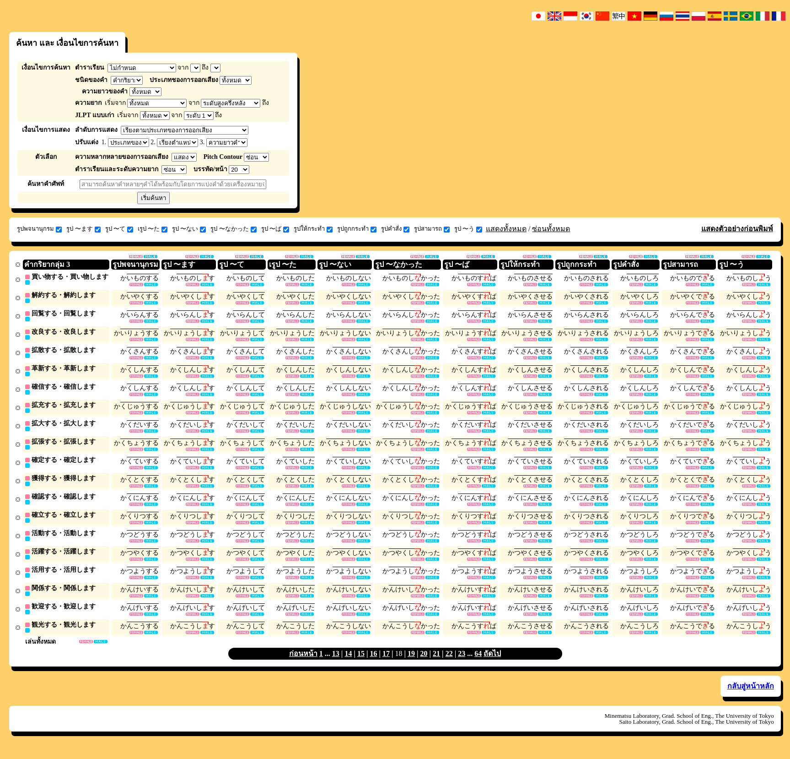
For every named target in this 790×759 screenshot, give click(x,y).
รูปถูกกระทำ (356, 229)
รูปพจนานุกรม (39, 229)
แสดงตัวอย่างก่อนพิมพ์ (737, 229)
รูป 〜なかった (233, 229)
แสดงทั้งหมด (506, 229)
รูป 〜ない (189, 229)
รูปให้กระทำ (313, 229)
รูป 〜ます (83, 229)
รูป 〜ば (275, 229)
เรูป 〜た (152, 229)
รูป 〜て (119, 229)
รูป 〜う (468, 229)
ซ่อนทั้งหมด (551, 229)
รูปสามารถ (432, 229)
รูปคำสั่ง (395, 229)
